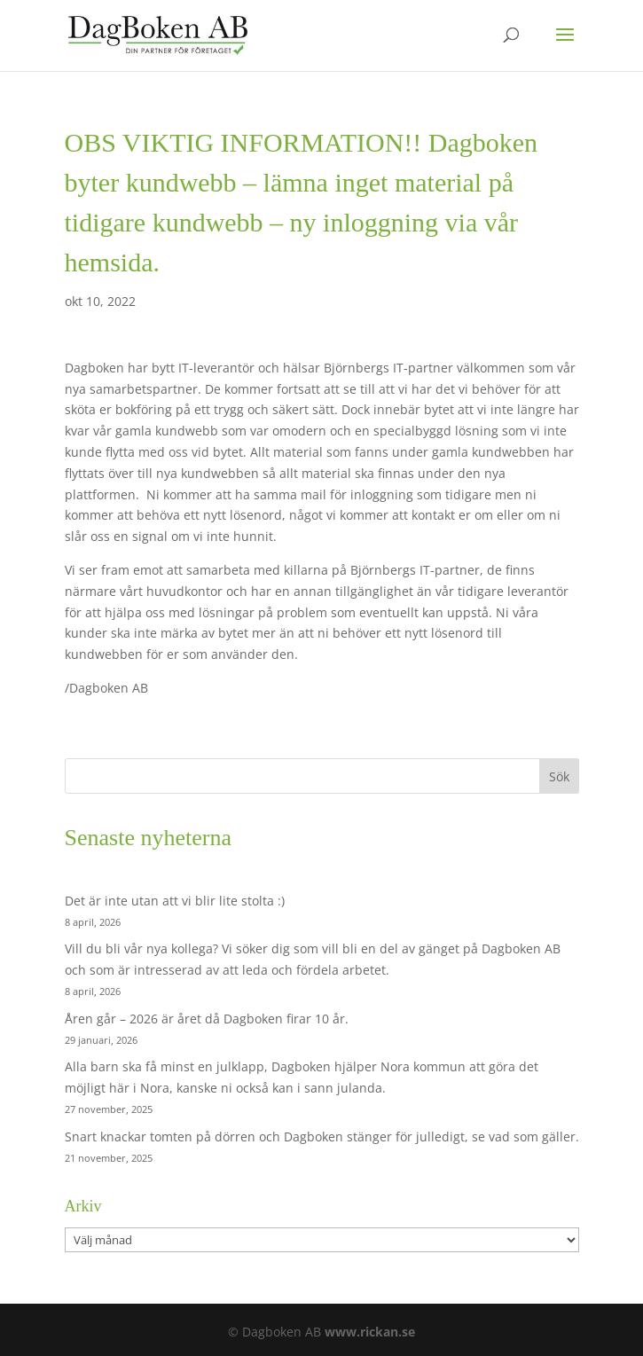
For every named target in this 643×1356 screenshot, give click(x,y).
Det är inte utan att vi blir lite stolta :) (175, 900)
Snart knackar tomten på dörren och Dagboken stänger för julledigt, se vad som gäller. (322, 1136)
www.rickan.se (370, 1331)
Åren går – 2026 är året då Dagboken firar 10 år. (207, 1018)
